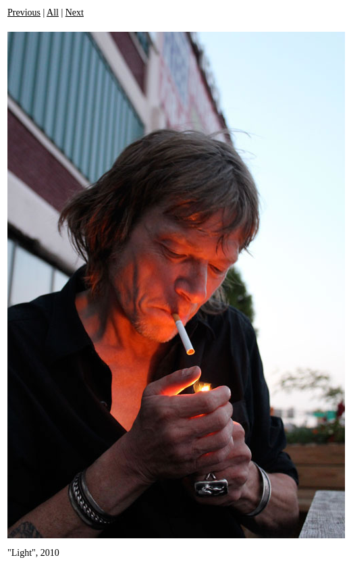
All (53, 12)
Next (74, 12)
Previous (24, 12)
